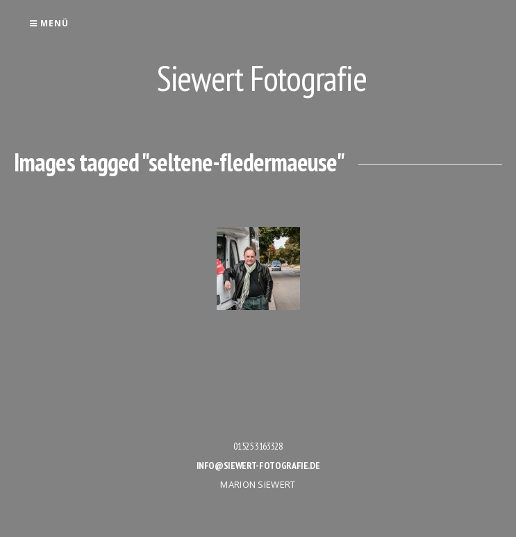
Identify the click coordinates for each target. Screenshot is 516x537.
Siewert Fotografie (262, 78)
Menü (49, 23)
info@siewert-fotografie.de (258, 465)
